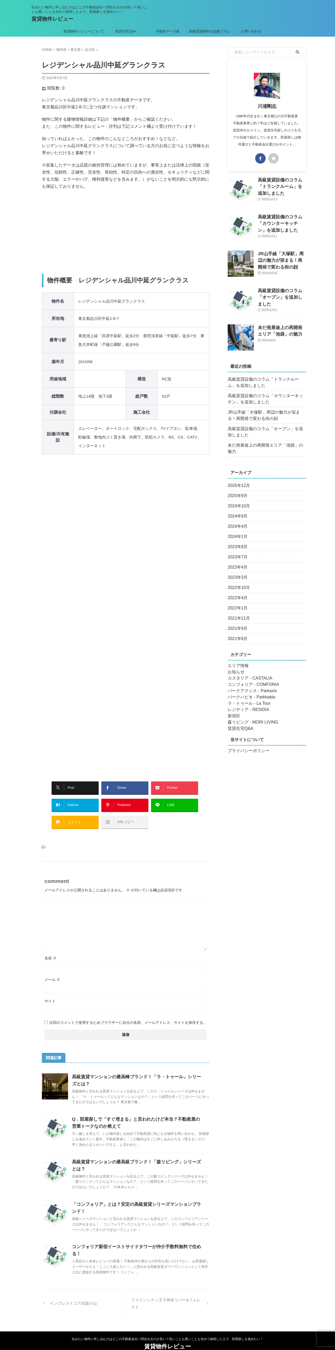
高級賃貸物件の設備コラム (209, 31)
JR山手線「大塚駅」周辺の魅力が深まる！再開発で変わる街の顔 (281, 259)
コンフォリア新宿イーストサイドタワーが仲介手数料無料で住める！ (137, 1239)
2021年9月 (236, 622)
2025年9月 (236, 489)
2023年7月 (236, 551)
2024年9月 (236, 510)
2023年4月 (236, 561)
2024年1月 (236, 530)
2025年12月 (237, 479)
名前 (50, 950)
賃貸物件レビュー (52, 19)
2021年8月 (236, 632)
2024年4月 (236, 520)
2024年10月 (237, 500)
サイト (49, 993)
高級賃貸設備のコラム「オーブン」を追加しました (266, 432)
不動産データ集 (168, 31)
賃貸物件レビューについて (83, 31)
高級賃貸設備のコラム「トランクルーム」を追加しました (266, 382)
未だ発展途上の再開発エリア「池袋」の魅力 (264, 445)
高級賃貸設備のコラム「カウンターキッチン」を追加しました (281, 222)
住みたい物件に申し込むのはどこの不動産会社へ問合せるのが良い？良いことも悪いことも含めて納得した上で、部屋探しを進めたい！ (167, 1325)
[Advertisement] (125, 231)
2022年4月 (236, 592)
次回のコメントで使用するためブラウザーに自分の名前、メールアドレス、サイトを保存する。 (128, 1015)
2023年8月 (236, 540)
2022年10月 (237, 581)
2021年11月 (237, 612)
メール (52, 972)
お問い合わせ (251, 31)
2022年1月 (236, 602)
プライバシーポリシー (246, 744)
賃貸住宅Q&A (125, 31)
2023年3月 (236, 571)
